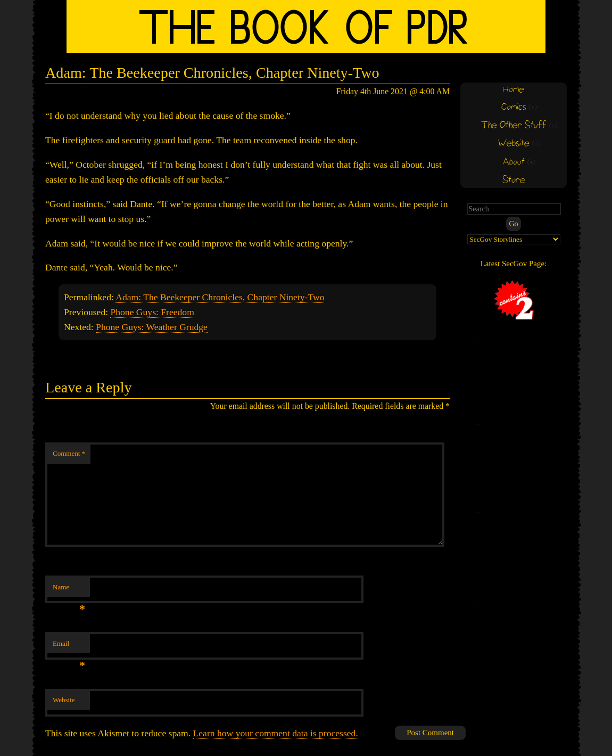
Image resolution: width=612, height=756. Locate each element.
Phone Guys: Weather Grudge (152, 327)
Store (513, 180)
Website (64, 700)
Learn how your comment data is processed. (275, 733)
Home (513, 90)
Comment (69, 453)
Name (69, 590)
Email (69, 646)
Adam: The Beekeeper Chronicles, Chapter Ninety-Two (219, 297)
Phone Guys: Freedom (152, 312)
